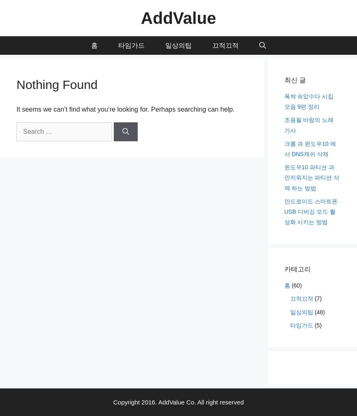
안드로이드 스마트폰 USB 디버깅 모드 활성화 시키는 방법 (311, 211)
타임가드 (131, 45)
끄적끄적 (225, 45)
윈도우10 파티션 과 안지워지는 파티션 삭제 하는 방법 (312, 177)
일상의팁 (178, 45)
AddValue (178, 18)
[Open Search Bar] (262, 45)
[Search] (126, 131)
